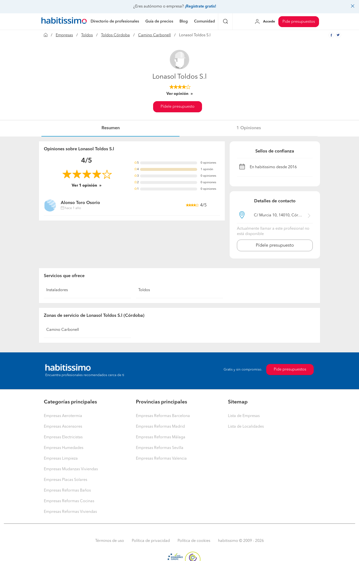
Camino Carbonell (154, 35)
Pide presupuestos (298, 22)
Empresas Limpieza (61, 459)
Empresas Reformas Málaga (160, 437)
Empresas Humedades (63, 448)
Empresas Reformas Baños (67, 491)
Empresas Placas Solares (65, 480)
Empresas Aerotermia (63, 416)
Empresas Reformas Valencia (161, 459)
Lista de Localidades (246, 427)
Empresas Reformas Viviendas (70, 512)
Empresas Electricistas (63, 437)
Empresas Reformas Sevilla (159, 448)
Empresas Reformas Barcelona (163, 416)
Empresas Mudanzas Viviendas (71, 469)
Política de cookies (194, 541)
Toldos (87, 35)
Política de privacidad (151, 541)
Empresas (64, 35)
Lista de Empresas (244, 416)
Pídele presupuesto (178, 107)
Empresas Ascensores (63, 427)
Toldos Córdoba (115, 35)
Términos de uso (109, 541)
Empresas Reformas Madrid (160, 427)
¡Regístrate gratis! (200, 6)
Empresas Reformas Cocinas (69, 501)
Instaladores (57, 290)
